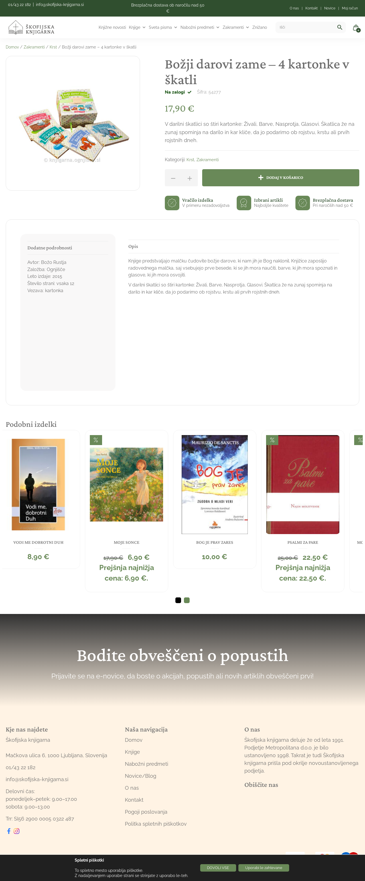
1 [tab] (178, 604)
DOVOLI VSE (215, 868)
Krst (56, 47)
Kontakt (134, 803)
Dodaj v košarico (287, 177)
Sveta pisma (163, 27)
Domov (13, 47)
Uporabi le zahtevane (267, 868)
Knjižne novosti (112, 27)
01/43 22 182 (19, 4)
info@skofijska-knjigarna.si (60, 4)
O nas (132, 791)
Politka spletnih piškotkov (156, 827)
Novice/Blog (140, 779)
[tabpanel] (47, 498)
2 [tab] (187, 604)
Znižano (259, 27)
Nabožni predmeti (200, 27)
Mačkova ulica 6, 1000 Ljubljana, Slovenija (56, 759)
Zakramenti (236, 27)
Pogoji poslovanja (146, 815)
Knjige (137, 27)
